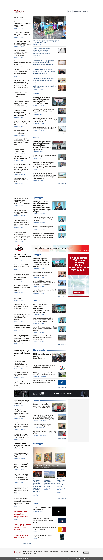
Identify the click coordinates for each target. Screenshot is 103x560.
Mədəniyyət (38, 444)
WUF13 (36, 94)
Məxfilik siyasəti (27, 553)
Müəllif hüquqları (64, 551)
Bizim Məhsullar (54, 551)
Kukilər (34, 553)
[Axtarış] (65, 11)
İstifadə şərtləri (74, 551)
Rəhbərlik (46, 551)
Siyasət (36, 138)
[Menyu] (85, 11)
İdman (35, 503)
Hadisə (36, 400)
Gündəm (36, 300)
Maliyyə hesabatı (38, 551)
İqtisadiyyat (38, 198)
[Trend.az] (19, 11)
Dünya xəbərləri (39, 350)
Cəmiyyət (37, 255)
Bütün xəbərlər (61, 134)
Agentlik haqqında (27, 551)
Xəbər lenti (18, 17)
